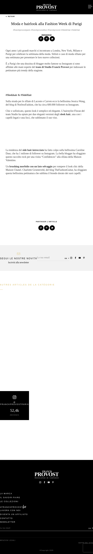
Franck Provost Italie (47, 7)
